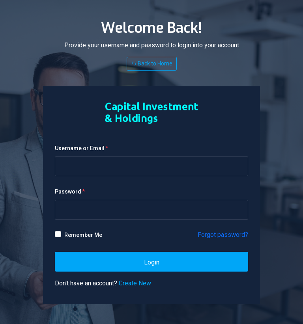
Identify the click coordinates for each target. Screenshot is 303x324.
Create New (135, 283)
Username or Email (80, 148)
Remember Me (83, 235)
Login (151, 262)
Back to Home (151, 63)
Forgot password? (223, 234)
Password (68, 191)
